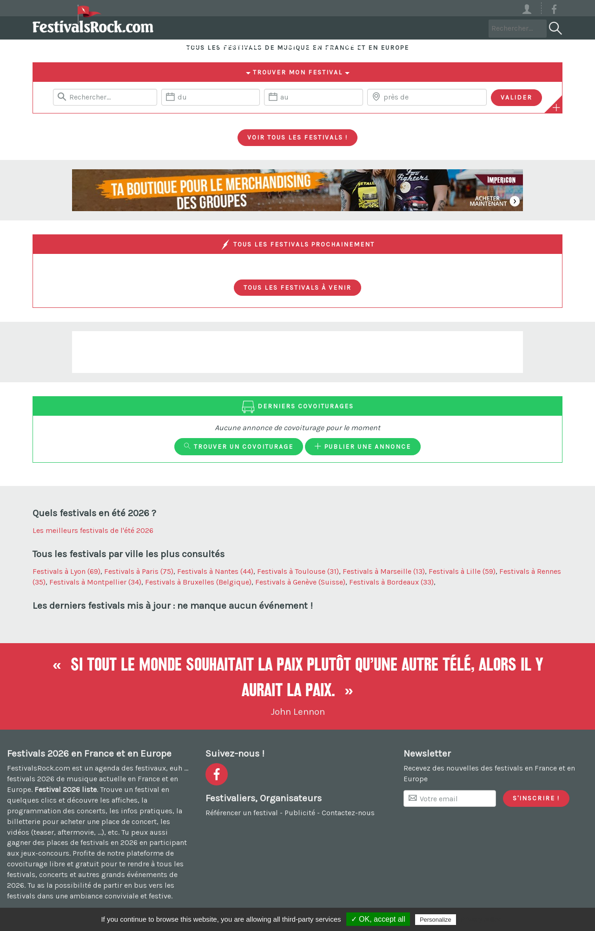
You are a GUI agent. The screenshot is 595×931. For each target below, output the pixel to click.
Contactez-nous (348, 812)
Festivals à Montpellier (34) (95, 582)
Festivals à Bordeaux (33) (391, 582)
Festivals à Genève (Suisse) (300, 582)
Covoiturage (276, 27)
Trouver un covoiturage (238, 446)
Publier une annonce (363, 446)
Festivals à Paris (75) (138, 571)
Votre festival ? (439, 27)
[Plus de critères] (556, 107)
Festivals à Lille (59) (462, 571)
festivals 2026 (30, 778)
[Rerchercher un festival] (105, 97)
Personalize (435, 919)
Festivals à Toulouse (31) (298, 571)
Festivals (197, 27)
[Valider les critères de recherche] (516, 97)
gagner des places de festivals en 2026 (72, 842)
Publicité (299, 812)
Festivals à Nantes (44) (215, 571)
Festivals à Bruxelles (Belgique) (198, 582)
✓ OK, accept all (378, 919)
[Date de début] (210, 97)
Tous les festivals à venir (297, 287)
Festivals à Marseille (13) (384, 571)
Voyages (354, 27)
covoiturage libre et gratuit (53, 863)
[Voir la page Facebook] (554, 11)
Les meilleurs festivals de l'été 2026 (93, 530)
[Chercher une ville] (427, 97)
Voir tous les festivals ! (297, 137)
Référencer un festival (241, 812)
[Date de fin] (313, 97)
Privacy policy (481, 919)
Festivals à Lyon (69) (66, 571)
